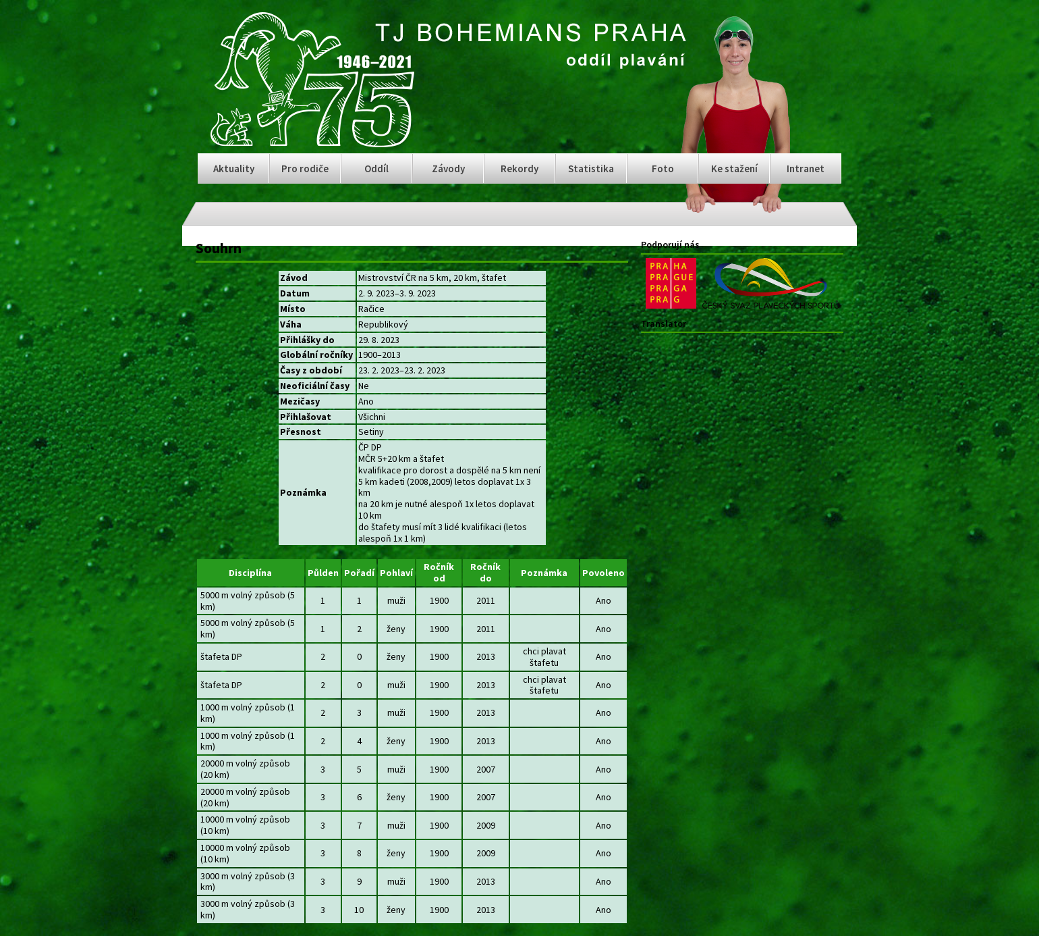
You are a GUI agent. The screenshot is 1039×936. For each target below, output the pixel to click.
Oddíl (376, 168)
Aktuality (233, 168)
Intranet (805, 168)
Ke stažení (734, 168)
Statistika (591, 168)
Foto (663, 168)
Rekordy (519, 168)
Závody (448, 168)
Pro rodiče (305, 168)
